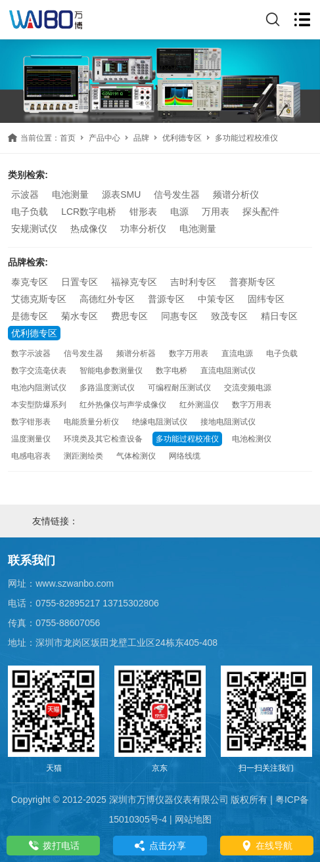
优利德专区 (182, 138)
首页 (68, 138)
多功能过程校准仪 (187, 438)
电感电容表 (31, 456)
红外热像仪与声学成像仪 (123, 404)
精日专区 (279, 316)
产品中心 (104, 138)
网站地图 (193, 819)
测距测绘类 (83, 456)
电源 (179, 211)
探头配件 (260, 211)
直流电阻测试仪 (228, 370)
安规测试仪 (34, 228)
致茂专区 (229, 316)
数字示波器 (31, 353)
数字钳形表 (31, 421)
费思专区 (129, 316)
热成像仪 (88, 228)
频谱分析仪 (236, 194)
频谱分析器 (136, 353)
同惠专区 (179, 316)
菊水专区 (79, 316)
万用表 (215, 211)
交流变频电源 (247, 387)
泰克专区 (29, 282)
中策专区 (216, 299)
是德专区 (29, 316)
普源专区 (166, 299)
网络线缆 (184, 456)
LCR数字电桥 (88, 211)
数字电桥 (171, 370)
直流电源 (237, 353)
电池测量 (70, 194)
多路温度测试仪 (107, 387)
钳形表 (143, 211)
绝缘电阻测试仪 (159, 421)
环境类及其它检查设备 (103, 438)
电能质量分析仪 (91, 421)
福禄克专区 (134, 282)
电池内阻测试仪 (38, 387)
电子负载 (29, 211)
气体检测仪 (136, 456)
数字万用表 (188, 353)
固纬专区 (266, 299)
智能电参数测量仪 (111, 370)
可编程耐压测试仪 (179, 387)
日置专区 (79, 282)
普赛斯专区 (252, 282)
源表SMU (121, 194)
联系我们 (31, 560)
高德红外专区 (107, 299)
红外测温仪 (199, 404)
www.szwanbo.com (74, 583)
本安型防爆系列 (38, 404)
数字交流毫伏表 (38, 370)
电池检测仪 (251, 438)
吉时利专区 (193, 282)
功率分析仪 (143, 228)
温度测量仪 (31, 438)
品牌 (141, 138)
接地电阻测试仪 (228, 421)
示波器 (25, 194)
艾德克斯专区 (38, 299)
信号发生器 (177, 194)
